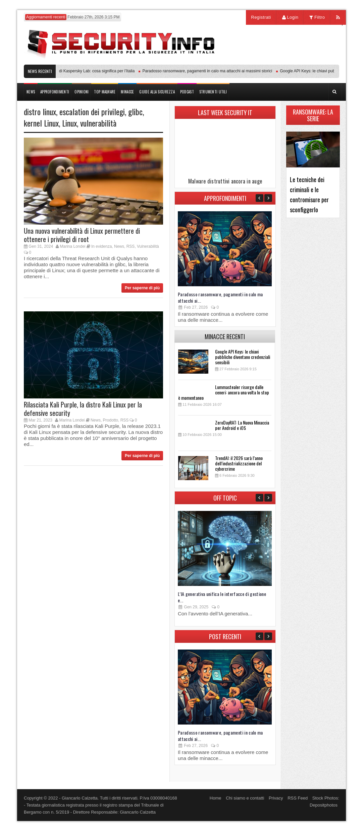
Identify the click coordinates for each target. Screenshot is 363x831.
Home (215, 798)
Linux (69, 123)
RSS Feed (298, 798)
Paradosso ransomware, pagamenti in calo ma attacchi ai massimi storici (209, 71)
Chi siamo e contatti (245, 798)
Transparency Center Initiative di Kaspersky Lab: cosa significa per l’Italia (71, 71)
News (119, 246)
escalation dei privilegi (92, 111)
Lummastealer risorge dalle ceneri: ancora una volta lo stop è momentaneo (223, 392)
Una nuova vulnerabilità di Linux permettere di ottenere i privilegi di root (82, 235)
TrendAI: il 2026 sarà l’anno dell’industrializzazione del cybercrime (239, 463)
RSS (130, 246)
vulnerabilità (98, 123)
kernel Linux (41, 123)
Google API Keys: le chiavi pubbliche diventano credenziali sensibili (242, 357)
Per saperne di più (142, 288)
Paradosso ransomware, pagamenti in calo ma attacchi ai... (220, 297)
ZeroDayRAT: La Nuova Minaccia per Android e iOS (242, 425)
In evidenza (101, 246)
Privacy (276, 798)
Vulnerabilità (148, 246)
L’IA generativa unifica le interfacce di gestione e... (222, 597)
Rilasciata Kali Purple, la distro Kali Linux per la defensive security (83, 408)
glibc (135, 111)
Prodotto (110, 420)
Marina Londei (72, 246)
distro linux (40, 111)
